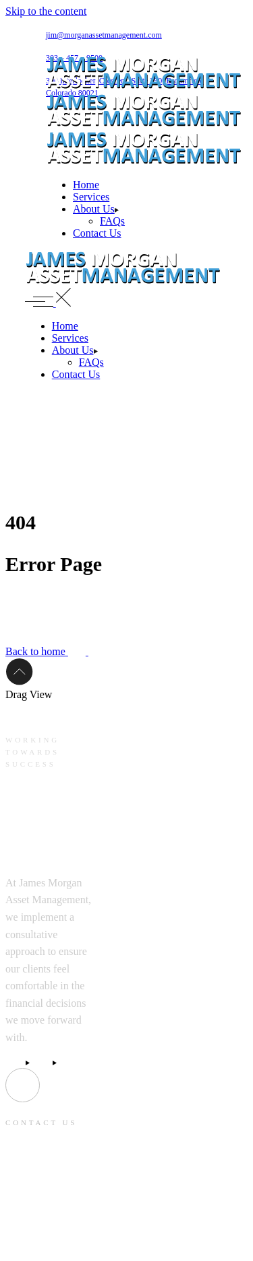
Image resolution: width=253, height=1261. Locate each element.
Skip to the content (45, 11)
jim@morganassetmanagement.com (104, 35)
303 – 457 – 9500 (40, 1241)
